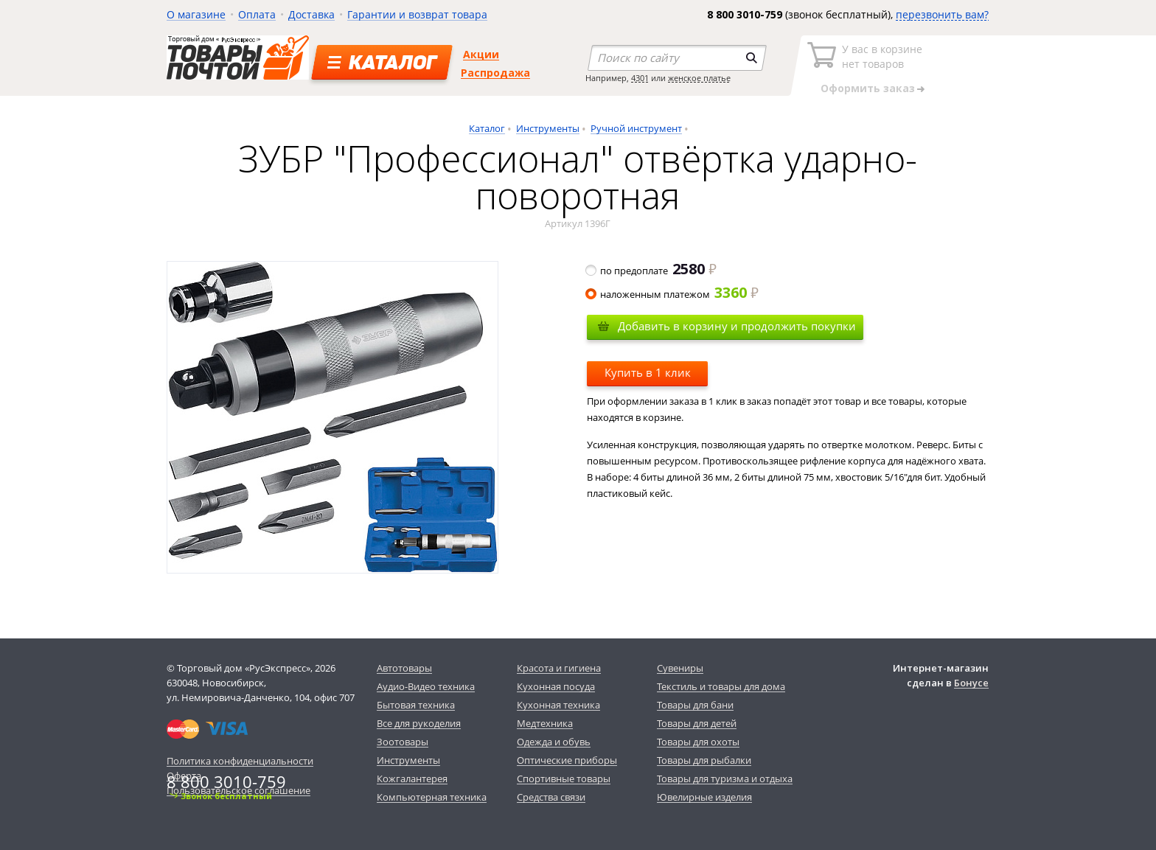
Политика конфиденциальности (240, 760)
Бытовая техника (416, 704)
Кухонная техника (558, 704)
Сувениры (680, 668)
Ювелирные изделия (704, 797)
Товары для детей (697, 723)
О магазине (196, 14)
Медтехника (545, 723)
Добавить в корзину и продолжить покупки (737, 325)
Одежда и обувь (554, 741)
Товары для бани (695, 704)
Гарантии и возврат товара (417, 14)
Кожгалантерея (412, 778)
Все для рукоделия (419, 723)
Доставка (311, 14)
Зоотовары (402, 741)
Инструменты (547, 128)
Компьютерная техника (432, 797)
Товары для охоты (698, 741)
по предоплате (652, 270)
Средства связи (551, 797)
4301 (640, 77)
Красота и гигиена (559, 668)
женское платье (699, 77)
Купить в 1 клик (648, 372)
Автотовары (404, 668)
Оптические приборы (567, 760)
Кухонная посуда (556, 686)
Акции (481, 54)
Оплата (257, 14)
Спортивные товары (563, 778)
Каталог (487, 128)
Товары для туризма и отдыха (725, 778)
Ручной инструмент (636, 128)
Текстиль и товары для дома (721, 686)
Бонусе (971, 682)
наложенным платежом (673, 294)
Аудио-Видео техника (426, 686)
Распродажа (495, 73)
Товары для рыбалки (704, 760)
